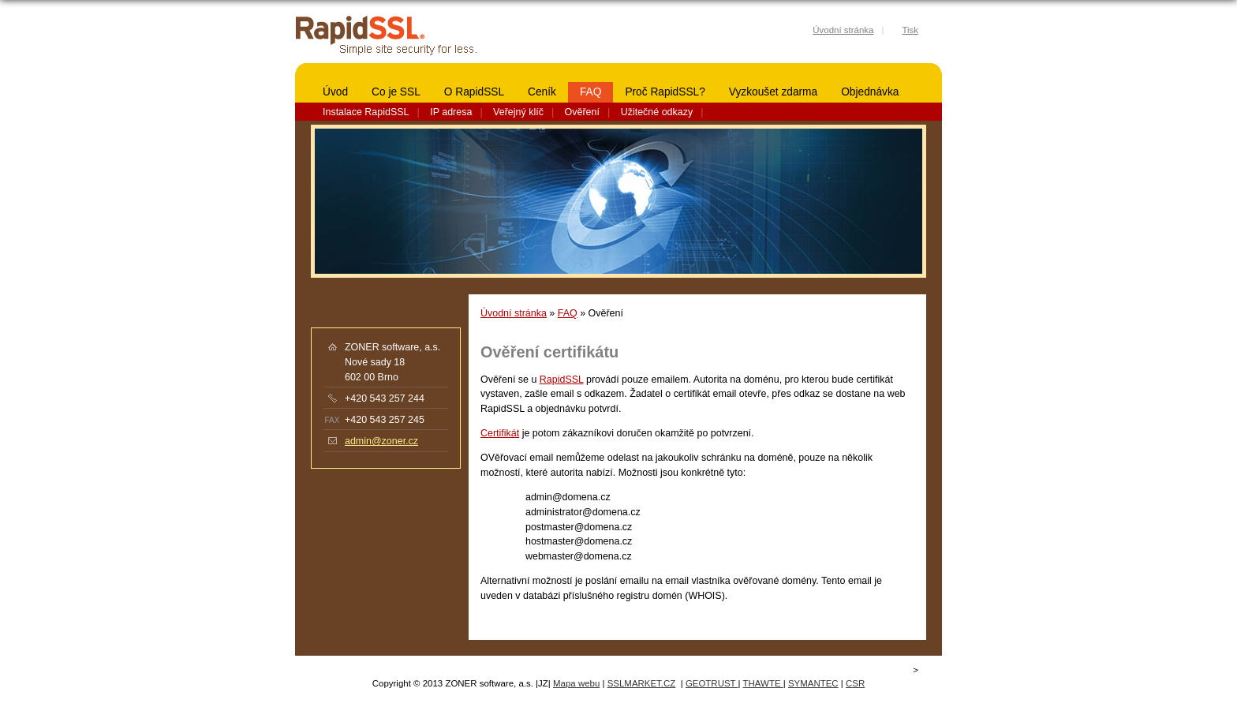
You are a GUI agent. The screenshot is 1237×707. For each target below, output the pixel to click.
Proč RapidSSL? (664, 92)
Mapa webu (576, 683)
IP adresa (451, 112)
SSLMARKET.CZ (641, 683)
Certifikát (499, 433)
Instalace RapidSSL (366, 112)
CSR (855, 683)
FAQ (590, 92)
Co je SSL (396, 92)
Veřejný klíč (518, 112)
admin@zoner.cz (381, 441)
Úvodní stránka (513, 313)
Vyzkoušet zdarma (773, 92)
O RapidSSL (474, 92)
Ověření (582, 112)
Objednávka (870, 92)
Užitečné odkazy (657, 112)
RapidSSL (562, 379)
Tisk (910, 30)
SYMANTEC (813, 683)
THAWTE (763, 683)
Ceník (542, 92)
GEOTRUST (712, 683)
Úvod (335, 92)
